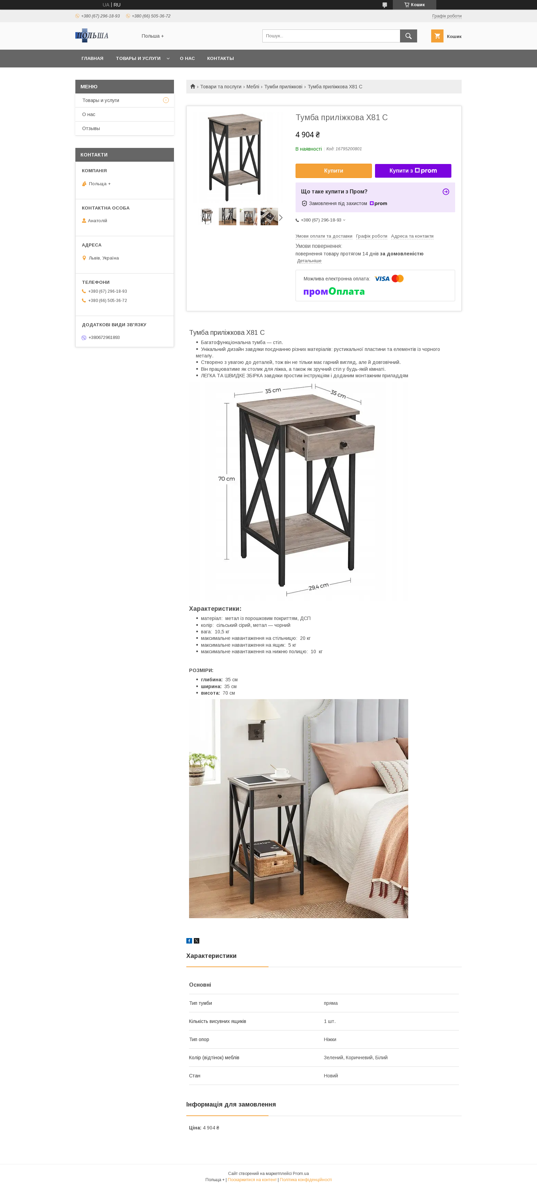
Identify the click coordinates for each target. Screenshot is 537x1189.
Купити (334, 171)
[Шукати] (408, 35)
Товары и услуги (138, 58)
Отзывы (91, 128)
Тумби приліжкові (283, 86)
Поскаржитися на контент (252, 1179)
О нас (187, 58)
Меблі (253, 86)
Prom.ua (301, 1173)
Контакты (220, 58)
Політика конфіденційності (306, 1179)
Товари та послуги (220, 86)
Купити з (413, 171)
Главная (92, 58)
